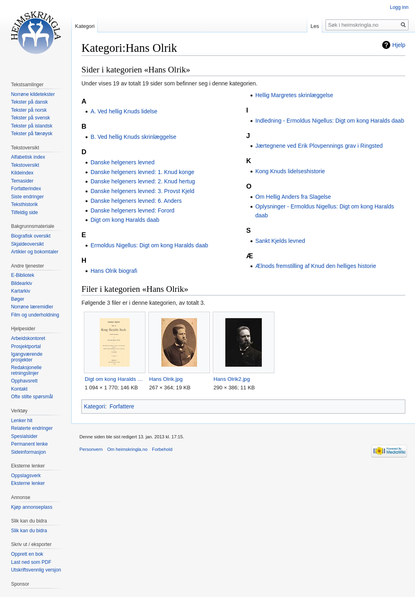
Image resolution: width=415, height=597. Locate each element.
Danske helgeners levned (122, 162)
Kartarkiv (20, 291)
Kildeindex (22, 173)
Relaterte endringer (32, 428)
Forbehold (162, 449)
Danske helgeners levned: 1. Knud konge (142, 172)
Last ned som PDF (31, 562)
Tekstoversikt (25, 165)
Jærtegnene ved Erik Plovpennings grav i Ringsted (319, 145)
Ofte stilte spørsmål (32, 396)
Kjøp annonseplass (31, 507)
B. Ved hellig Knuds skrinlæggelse (133, 137)
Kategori (94, 406)
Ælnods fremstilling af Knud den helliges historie (315, 266)
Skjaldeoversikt (27, 244)
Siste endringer (27, 197)
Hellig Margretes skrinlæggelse (294, 95)
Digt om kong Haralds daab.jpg (114, 379)
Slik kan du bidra (29, 530)
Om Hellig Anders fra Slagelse (293, 196)
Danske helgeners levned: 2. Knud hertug (142, 181)
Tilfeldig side (24, 212)
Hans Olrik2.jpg (232, 379)
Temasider (22, 181)
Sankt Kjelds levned (280, 241)
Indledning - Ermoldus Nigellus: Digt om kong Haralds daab (329, 120)
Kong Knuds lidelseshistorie (290, 171)
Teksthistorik (24, 204)
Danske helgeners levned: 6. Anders (136, 201)
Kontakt (19, 389)
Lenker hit (21, 420)
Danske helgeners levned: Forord (132, 210)
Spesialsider (24, 436)
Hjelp (398, 45)
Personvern (91, 449)
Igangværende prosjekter (26, 357)
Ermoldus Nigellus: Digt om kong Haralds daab (149, 245)
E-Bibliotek (22, 275)
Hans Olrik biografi (113, 271)
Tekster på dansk (29, 102)
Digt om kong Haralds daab (124, 220)
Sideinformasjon (28, 452)
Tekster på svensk (30, 118)
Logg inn (399, 7)
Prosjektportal (26, 346)
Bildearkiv (21, 283)
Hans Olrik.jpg (166, 379)
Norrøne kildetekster (33, 94)
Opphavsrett (24, 381)
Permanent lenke (29, 444)
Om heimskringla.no (127, 449)
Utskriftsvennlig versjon (36, 570)
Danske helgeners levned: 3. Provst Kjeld (142, 191)
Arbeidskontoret (28, 338)
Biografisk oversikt (30, 236)
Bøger (17, 299)
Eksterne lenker (28, 483)
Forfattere (121, 406)
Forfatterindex (26, 188)
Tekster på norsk (29, 110)
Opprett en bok (27, 554)
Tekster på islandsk (31, 126)
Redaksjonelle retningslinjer (26, 370)
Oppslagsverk (26, 475)
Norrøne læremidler (32, 307)
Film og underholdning (35, 315)
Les (314, 26)
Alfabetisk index (28, 157)
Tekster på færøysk (31, 133)
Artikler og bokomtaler (34, 252)
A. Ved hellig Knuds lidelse (123, 111)
